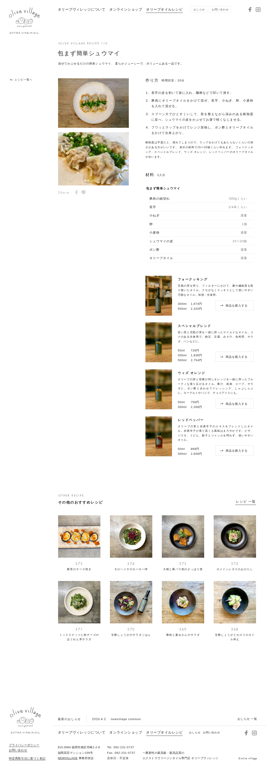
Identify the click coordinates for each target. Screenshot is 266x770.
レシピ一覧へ (21, 79)
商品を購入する (234, 305)
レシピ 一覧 (246, 501)
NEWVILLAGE (68, 758)
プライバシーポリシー (24, 745)
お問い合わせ (18, 750)
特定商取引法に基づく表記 (27, 758)
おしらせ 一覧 (247, 719)
